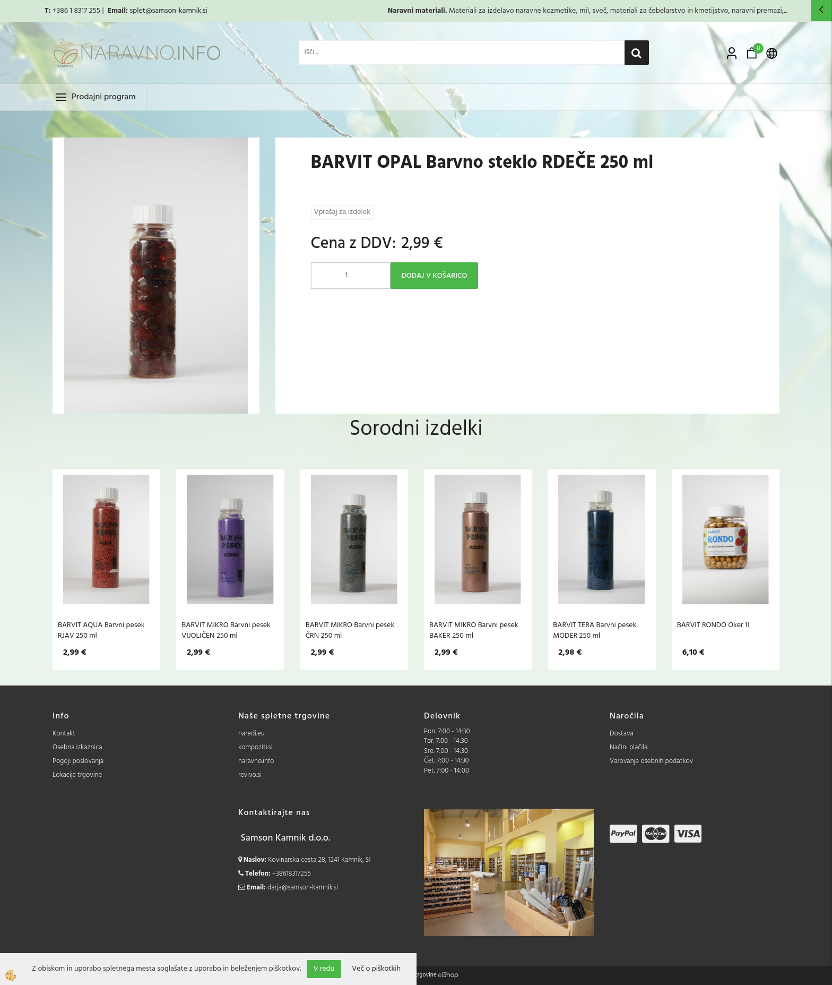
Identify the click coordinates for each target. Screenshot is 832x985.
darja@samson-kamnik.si (302, 887)
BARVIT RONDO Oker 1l (713, 625)
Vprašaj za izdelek (342, 212)
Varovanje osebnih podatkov (651, 761)
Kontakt (64, 733)
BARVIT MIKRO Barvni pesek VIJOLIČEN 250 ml (225, 630)
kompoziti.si (255, 747)
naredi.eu (251, 733)
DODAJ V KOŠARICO (434, 276)
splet (137, 11)
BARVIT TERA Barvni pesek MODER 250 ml (594, 630)
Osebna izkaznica (77, 747)
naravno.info (256, 761)
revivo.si (250, 775)
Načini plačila (629, 747)
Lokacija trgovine (77, 775)
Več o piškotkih (376, 969)
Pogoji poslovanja (78, 761)
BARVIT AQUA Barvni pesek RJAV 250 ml (101, 630)
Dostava (622, 733)
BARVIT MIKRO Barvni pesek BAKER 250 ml (473, 630)
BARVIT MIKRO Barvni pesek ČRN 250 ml (350, 630)
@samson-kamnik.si (176, 11)
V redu (324, 969)
